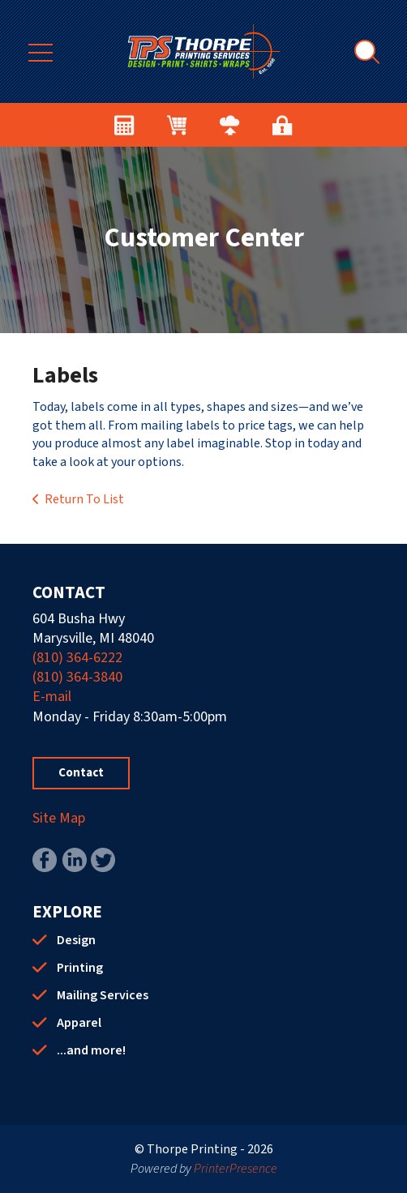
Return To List (84, 499)
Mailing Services (102, 995)
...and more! (91, 1050)
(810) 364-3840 (77, 677)
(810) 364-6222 (77, 658)
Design (76, 940)
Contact (81, 772)
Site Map (58, 818)
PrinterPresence (235, 1169)
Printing (80, 968)
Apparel (79, 1023)
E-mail (51, 696)
